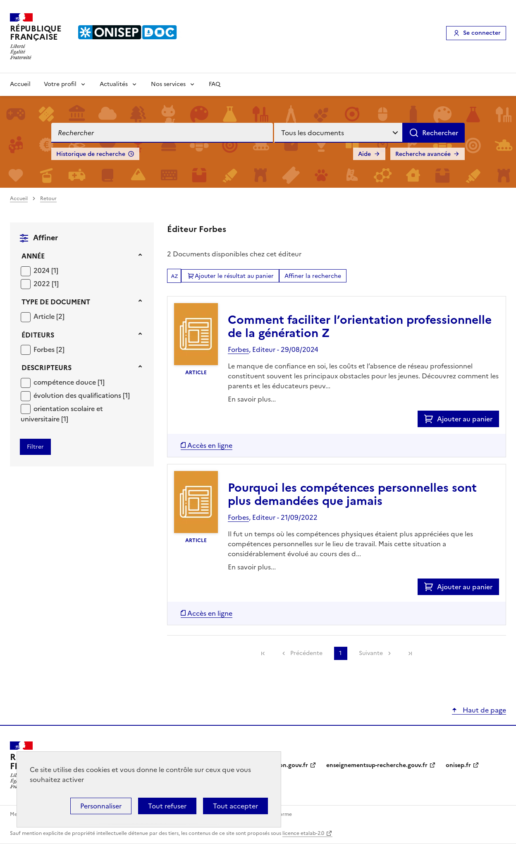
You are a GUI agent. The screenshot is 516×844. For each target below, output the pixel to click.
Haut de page (483, 710)
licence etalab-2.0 (303, 833)
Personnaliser (101, 806)
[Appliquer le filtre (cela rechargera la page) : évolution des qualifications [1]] (81, 395)
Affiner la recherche (312, 276)
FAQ (214, 84)
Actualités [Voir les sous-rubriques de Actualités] (114, 84)
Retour (48, 198)
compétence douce (65, 382)
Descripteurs (47, 368)
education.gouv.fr (283, 765)
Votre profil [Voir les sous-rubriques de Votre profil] (60, 84)
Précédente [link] (306, 653)
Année (33, 256)
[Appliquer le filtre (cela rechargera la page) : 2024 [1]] (45, 270)
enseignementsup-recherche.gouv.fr (377, 765)
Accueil (20, 84)
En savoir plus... (252, 399)
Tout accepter (235, 806)
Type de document (56, 302)
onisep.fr (458, 765)
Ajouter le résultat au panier (234, 276)
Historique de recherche (90, 154)
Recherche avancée (423, 154)
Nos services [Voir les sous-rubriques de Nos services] (168, 84)
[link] (263, 653)
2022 (42, 284)
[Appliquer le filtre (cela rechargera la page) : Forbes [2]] (48, 349)
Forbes (44, 349)
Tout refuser (167, 806)
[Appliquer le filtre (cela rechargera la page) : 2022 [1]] (46, 283)
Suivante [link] (371, 653)
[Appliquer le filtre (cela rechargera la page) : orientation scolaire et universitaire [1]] (62, 414)
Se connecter (482, 33)
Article (44, 316)
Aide (364, 154)
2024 (42, 270)
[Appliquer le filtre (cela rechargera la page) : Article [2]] (48, 316)
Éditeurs (38, 335)
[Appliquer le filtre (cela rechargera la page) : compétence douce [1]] (69, 381)
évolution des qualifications (78, 395)
